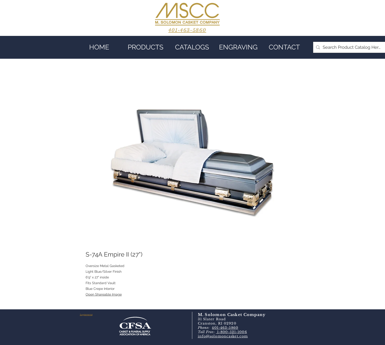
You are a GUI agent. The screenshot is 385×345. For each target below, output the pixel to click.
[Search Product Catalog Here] (352, 47)
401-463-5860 (225, 328)
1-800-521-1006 (231, 332)
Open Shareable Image (104, 294)
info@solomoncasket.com (223, 336)
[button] (145, 47)
